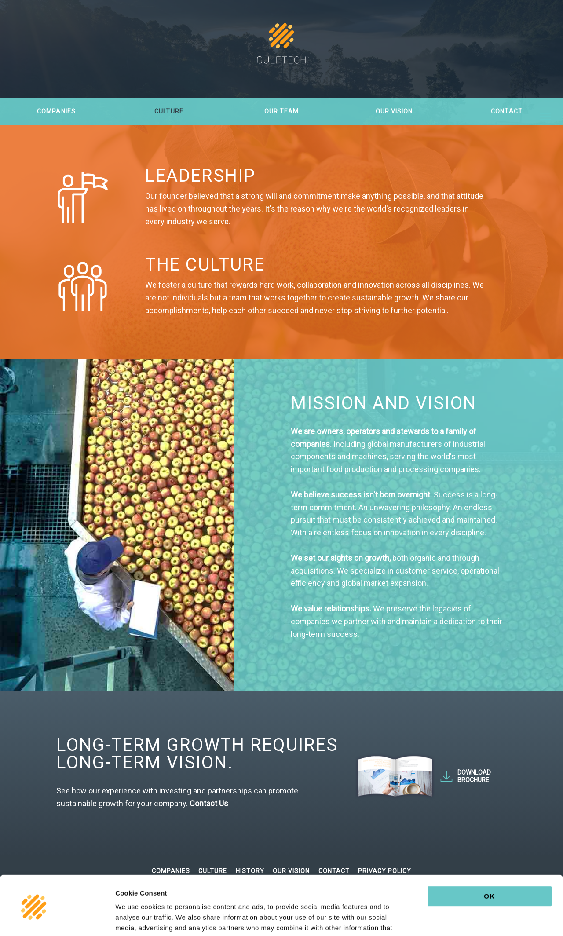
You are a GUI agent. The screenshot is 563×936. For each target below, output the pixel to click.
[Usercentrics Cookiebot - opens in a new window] (56, 918)
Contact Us (209, 803)
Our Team (281, 111)
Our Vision (394, 111)
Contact (506, 111)
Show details (461, 918)
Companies (56, 111)
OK (489, 841)
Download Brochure (474, 776)
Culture (168, 111)
